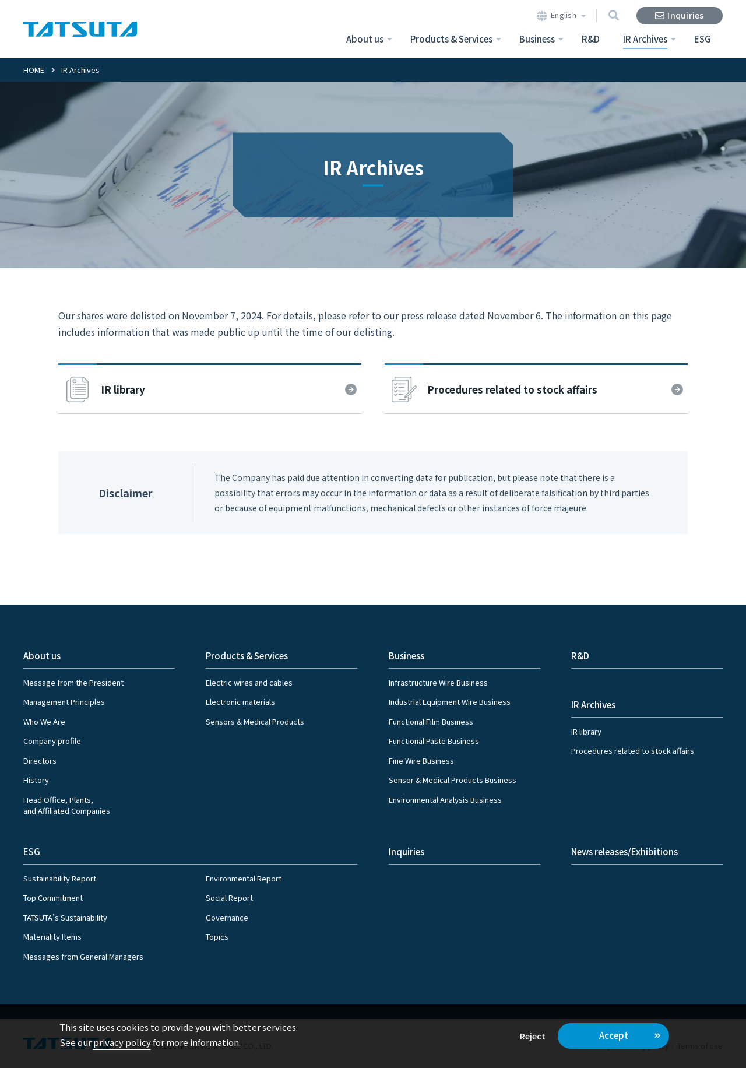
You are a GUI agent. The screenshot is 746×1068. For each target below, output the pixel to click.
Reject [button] (533, 1036)
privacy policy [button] (122, 1042)
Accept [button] (613, 1035)
